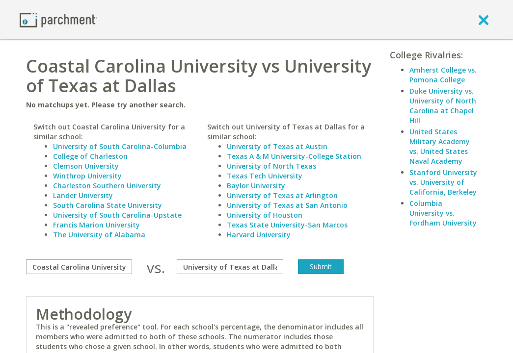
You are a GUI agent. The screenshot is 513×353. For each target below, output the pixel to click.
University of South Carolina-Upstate (117, 215)
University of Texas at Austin (277, 146)
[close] (483, 19)
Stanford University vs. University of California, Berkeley (443, 182)
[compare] (79, 266)
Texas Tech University (264, 175)
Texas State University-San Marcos (287, 224)
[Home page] (58, 19)
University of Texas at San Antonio (287, 205)
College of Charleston (90, 156)
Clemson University (86, 166)
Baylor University (256, 185)
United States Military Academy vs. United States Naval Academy (439, 146)
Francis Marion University (96, 224)
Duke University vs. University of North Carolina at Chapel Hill (442, 105)
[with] (230, 266)
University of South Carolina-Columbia (120, 146)
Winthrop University (87, 175)
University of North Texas (271, 166)
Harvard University (259, 234)
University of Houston (264, 215)
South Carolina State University (107, 205)
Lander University (83, 195)
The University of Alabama (99, 234)
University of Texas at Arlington (282, 195)
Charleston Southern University (107, 185)
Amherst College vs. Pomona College (443, 74)
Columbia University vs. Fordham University (443, 213)
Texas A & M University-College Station (294, 156)
